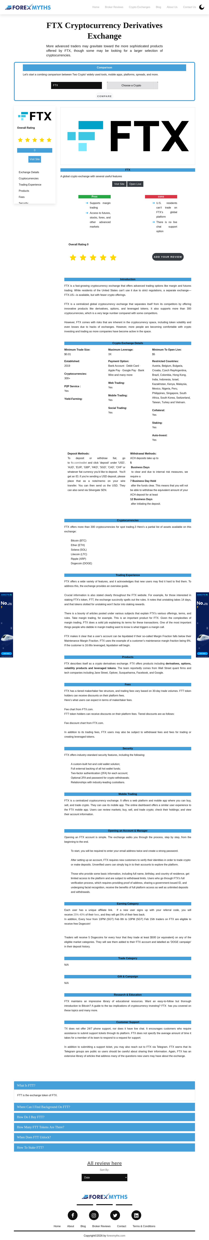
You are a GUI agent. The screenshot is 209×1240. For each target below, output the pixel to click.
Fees (22, 197)
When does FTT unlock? (34, 1137)
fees (96, 914)
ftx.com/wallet (79, 462)
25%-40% (79, 914)
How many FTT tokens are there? (40, 1127)
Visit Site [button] (35, 159)
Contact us (189, 7)
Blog (158, 7)
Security (23, 203)
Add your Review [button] (168, 256)
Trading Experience (30, 184)
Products (24, 190)
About (70, 1226)
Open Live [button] (135, 184)
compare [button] (104, 96)
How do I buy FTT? (30, 1117)
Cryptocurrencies (29, 178)
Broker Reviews (114, 7)
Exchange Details (29, 172)
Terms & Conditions (144, 1226)
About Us (172, 7)
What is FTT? (26, 1085)
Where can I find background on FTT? (43, 1107)
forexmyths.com (116, 1235)
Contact (121, 1226)
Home (95, 7)
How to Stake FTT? (30, 1147)
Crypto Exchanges (139, 7)
